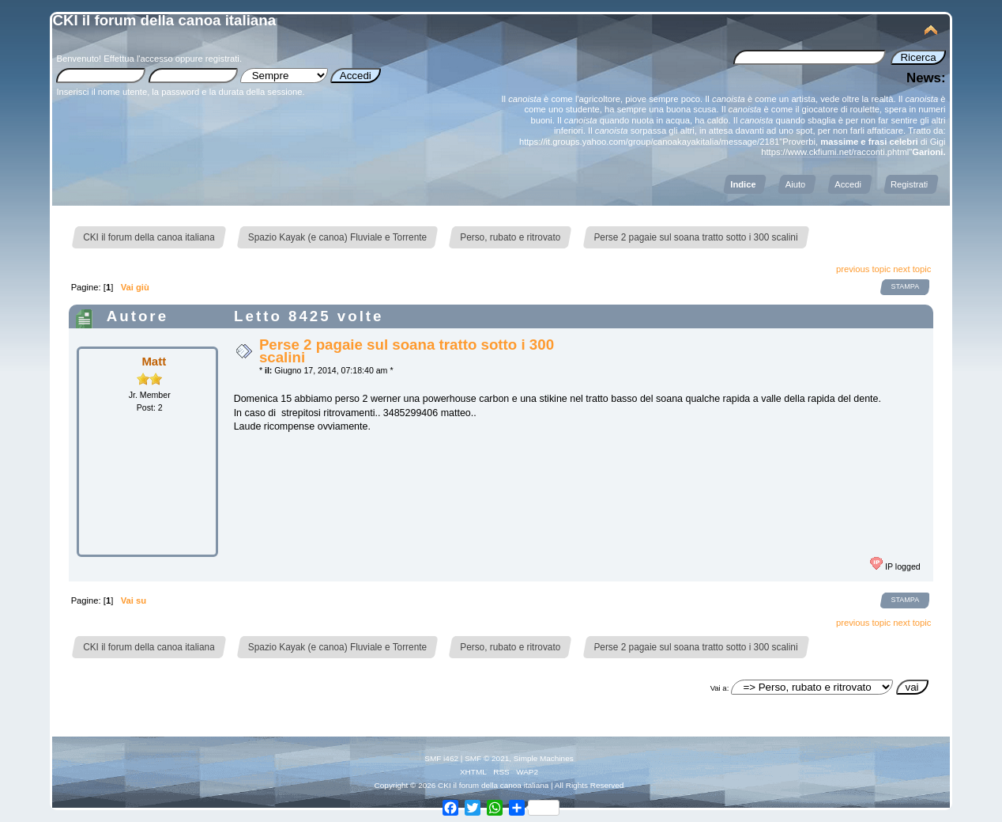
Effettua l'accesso (138, 58)
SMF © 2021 (487, 758)
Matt (153, 361)
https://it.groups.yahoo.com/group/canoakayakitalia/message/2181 (649, 141)
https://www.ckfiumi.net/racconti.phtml (835, 152)
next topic (912, 269)
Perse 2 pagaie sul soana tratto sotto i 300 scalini (406, 351)
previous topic (863, 269)
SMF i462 (441, 758)
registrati (222, 58)
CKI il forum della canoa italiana (164, 20)
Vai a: (719, 688)
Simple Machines (544, 758)
